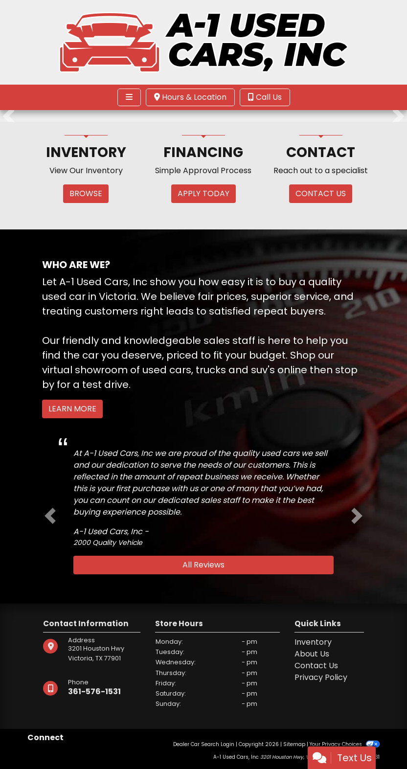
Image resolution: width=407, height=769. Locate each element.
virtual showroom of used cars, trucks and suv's (158, 370)
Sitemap (294, 744)
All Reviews (203, 564)
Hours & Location (190, 97)
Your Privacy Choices (345, 744)
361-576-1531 (94, 691)
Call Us (265, 97)
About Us (311, 653)
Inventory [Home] (313, 642)
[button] (8, 116)
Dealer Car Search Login (203, 744)
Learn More (72, 408)
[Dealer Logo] (204, 41)
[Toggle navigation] (129, 97)
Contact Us (316, 665)
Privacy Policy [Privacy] (320, 677)
